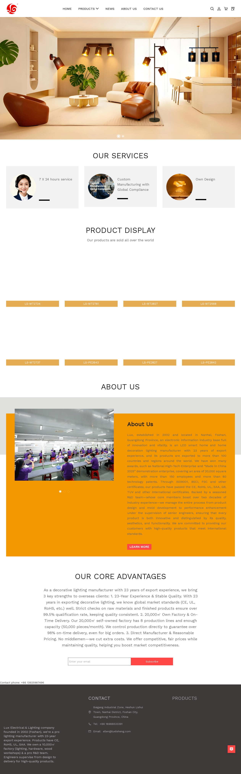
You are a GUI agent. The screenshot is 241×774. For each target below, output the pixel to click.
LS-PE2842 (208, 366)
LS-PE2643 (91, 366)
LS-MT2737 (32, 366)
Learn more (139, 547)
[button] (118, 136)
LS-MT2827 (150, 307)
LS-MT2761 (91, 307)
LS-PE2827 (149, 366)
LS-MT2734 (32, 307)
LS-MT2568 (208, 307)
